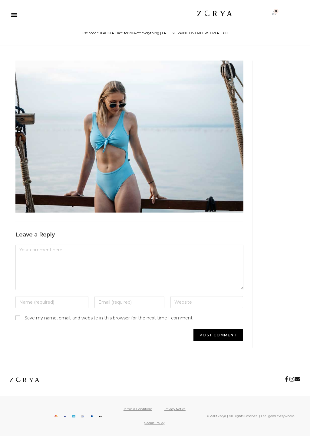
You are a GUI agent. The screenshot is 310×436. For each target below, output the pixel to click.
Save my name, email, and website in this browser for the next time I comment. (109, 318)
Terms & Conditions (138, 409)
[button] (14, 14)
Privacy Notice (175, 409)
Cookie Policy (154, 423)
